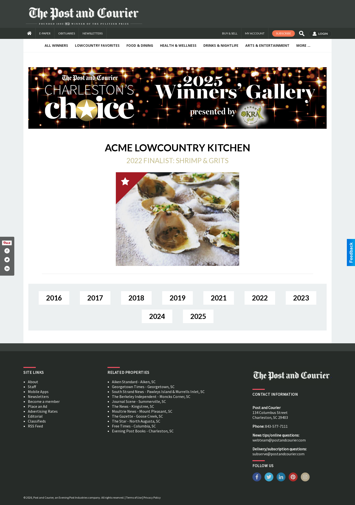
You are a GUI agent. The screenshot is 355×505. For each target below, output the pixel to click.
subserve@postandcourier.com (278, 453)
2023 (301, 298)
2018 (136, 298)
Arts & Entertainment (267, 45)
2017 (95, 298)
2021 (219, 298)
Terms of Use (134, 497)
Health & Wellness (178, 45)
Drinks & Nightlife (220, 45)
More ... (303, 45)
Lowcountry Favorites (97, 45)
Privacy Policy (152, 497)
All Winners (56, 45)
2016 (54, 298)
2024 (157, 316)
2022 (260, 298)
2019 (177, 298)
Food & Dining (139, 45)
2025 (198, 316)
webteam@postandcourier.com (279, 440)
